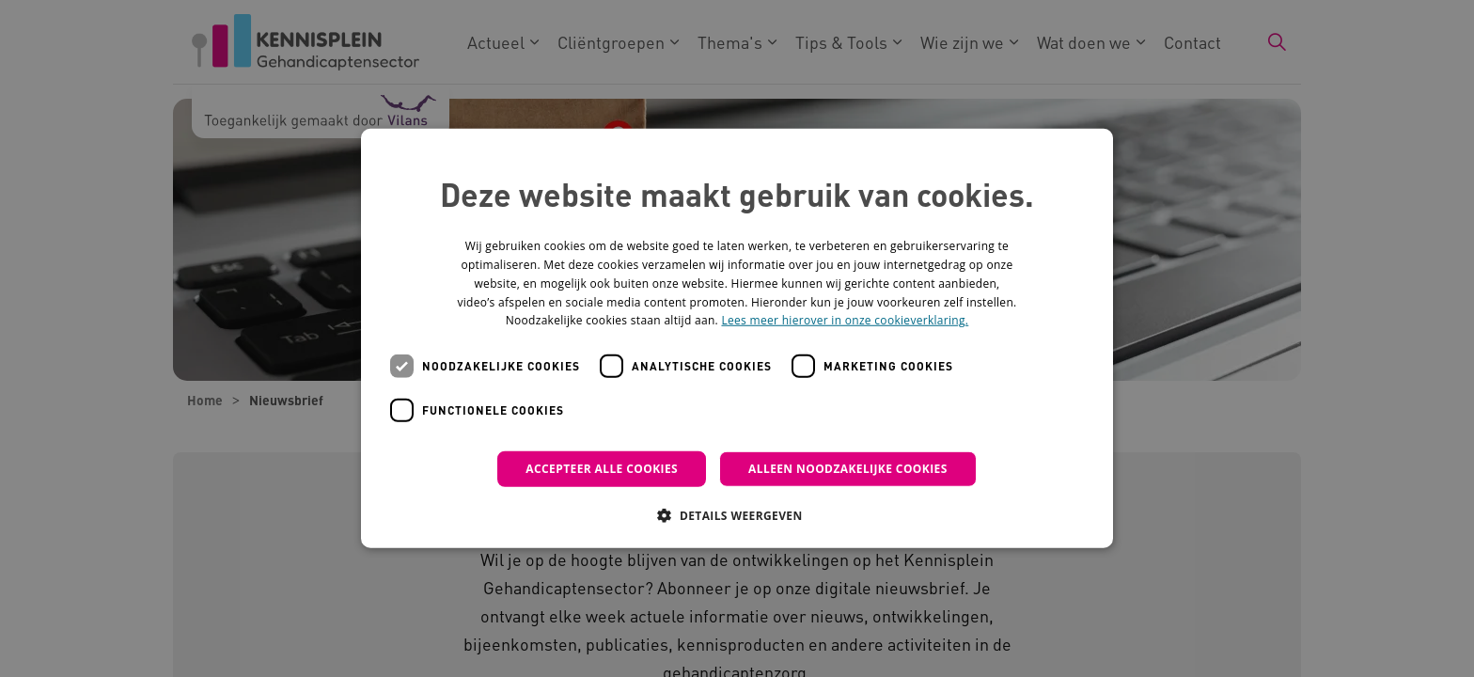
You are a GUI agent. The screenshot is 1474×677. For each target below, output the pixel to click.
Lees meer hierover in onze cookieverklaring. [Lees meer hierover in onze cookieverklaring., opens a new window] (844, 320)
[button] (736, 515)
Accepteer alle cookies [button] (601, 469)
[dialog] (737, 338)
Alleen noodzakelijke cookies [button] (848, 469)
